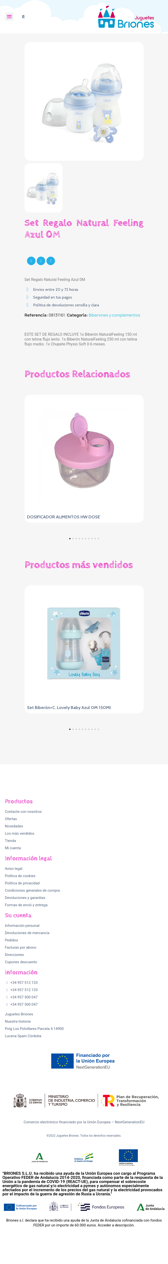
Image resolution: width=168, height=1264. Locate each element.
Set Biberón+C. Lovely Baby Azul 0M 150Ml (69, 707)
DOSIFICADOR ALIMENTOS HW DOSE (63, 517)
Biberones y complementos (114, 315)
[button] (23, 17)
